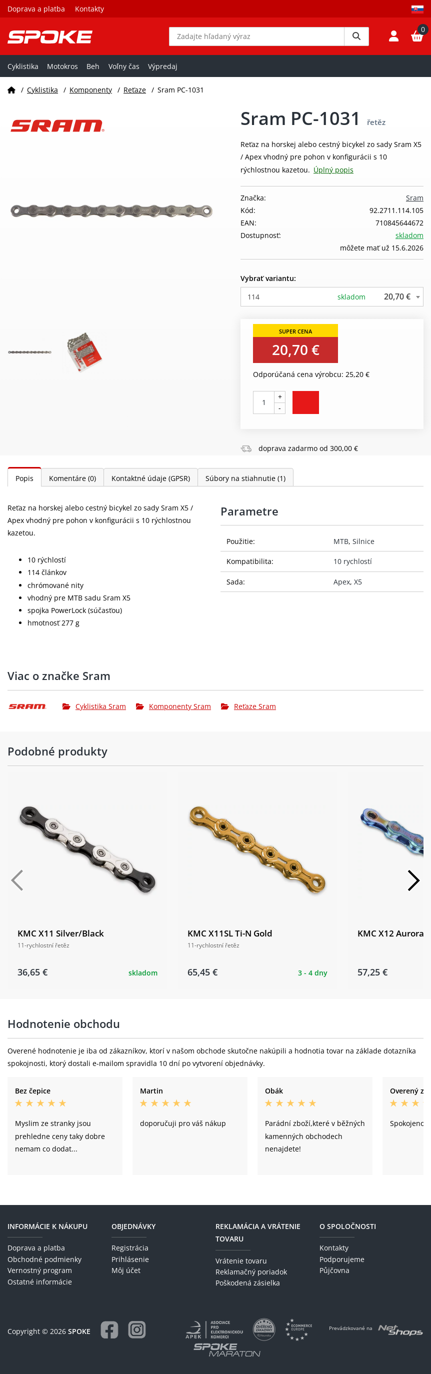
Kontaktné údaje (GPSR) (151, 485)
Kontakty (89, 9)
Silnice (363, 549)
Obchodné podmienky (45, 1259)
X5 (358, 589)
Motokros (62, 73)
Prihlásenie (130, 1259)
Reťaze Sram (248, 713)
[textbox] (332, 304)
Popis (25, 485)
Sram (415, 205)
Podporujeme (342, 1259)
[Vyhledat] (356, 40)
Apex (342, 589)
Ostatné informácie (40, 1281)
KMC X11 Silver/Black (61, 940)
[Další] (413, 887)
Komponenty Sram (173, 713)
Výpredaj (163, 73)
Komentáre (72, 485)
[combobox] (332, 304)
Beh (93, 73)
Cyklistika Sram (94, 713)
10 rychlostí (353, 569)
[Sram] (35, 714)
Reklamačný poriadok (251, 1271)
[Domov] (12, 97)
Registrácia (130, 1247)
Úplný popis (334, 177)
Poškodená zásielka (248, 1283)
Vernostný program (40, 1270)
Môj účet (126, 1270)
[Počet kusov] (263, 409)
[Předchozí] (17, 887)
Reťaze (135, 97)
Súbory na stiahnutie (246, 485)
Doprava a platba (36, 9)
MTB (341, 549)
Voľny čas (124, 73)
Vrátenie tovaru (241, 1261)
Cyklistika (23, 73)
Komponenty (91, 97)
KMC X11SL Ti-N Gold (230, 940)
